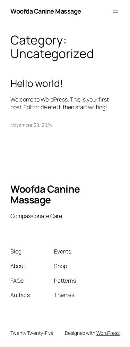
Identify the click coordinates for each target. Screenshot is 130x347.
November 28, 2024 (31, 125)
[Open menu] (115, 11)
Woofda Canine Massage (45, 11)
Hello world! (36, 83)
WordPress (108, 333)
